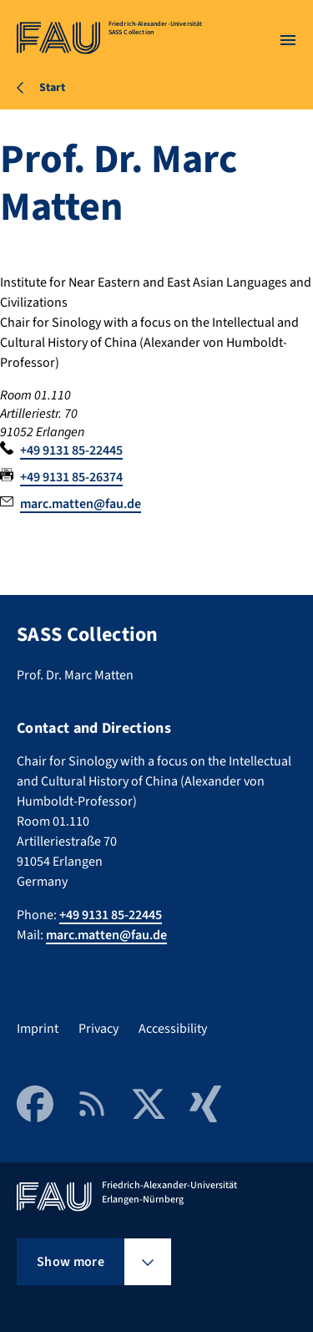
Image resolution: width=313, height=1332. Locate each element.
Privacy (98, 1028)
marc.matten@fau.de (80, 504)
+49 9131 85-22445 (71, 450)
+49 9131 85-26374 (71, 477)
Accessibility (173, 1028)
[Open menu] (288, 40)
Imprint (37, 1028)
